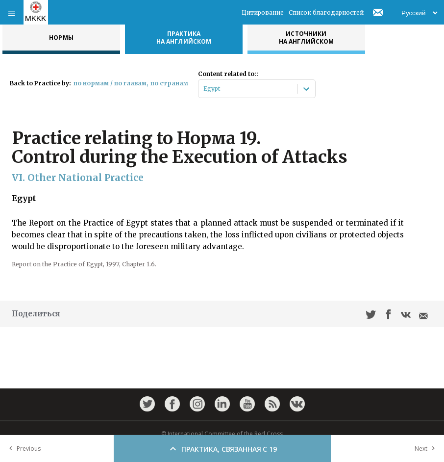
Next (427, 448)
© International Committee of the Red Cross (222, 434)
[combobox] (204, 88)
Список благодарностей (326, 12)
